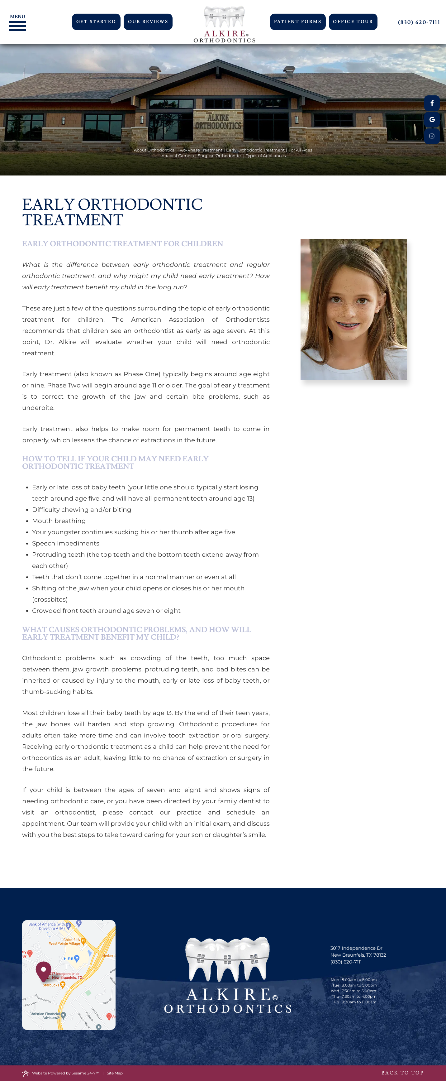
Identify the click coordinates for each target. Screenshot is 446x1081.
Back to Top (403, 1073)
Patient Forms (297, 22)
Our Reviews (148, 22)
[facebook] (432, 103)
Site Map (115, 1073)
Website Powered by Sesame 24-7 (60, 1073)
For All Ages (300, 149)
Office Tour (353, 22)
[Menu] (16, 16)
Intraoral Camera (177, 155)
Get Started (96, 22)
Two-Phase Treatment (200, 149)
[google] (432, 119)
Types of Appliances (266, 155)
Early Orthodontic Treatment (255, 149)
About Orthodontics (154, 149)
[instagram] (432, 136)
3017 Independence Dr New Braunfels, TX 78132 (358, 951)
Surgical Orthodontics (220, 155)
